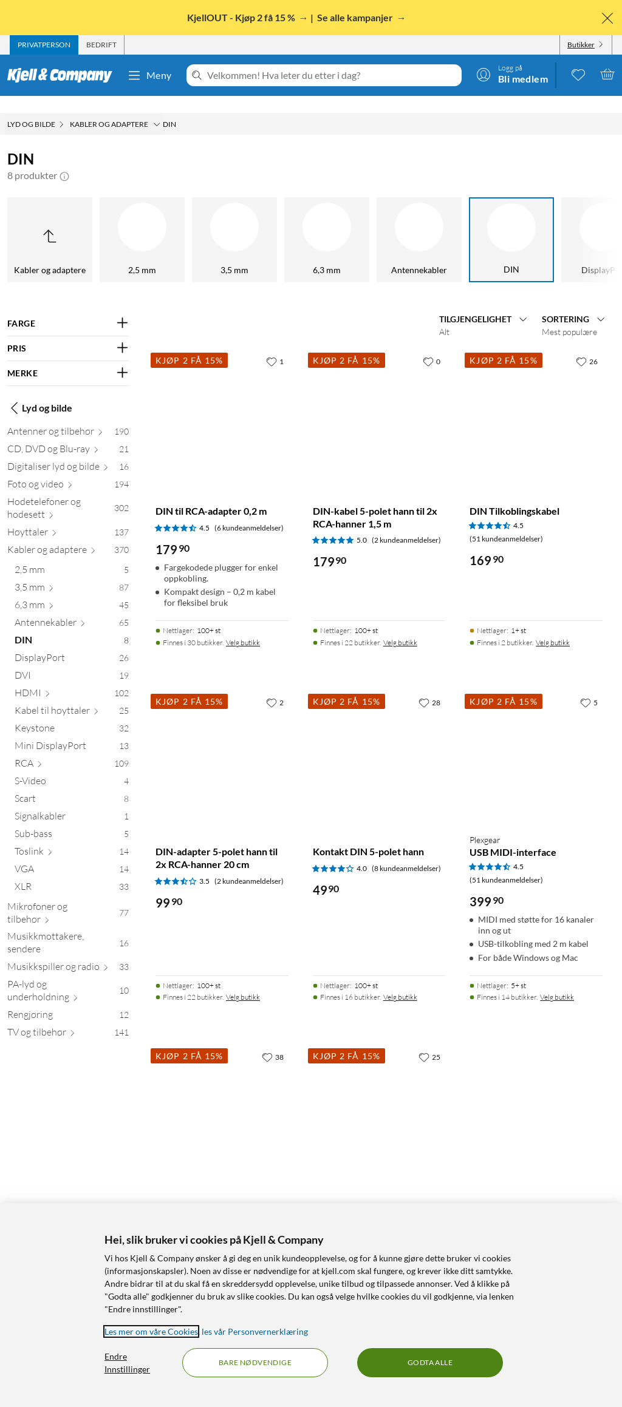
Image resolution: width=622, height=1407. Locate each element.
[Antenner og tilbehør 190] (68, 416)
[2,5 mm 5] (72, 555)
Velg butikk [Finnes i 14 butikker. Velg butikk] (557, 980)
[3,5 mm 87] (72, 572)
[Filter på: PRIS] (68, 331)
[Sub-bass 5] (72, 819)
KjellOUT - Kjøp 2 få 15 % (242, 17)
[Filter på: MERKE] (68, 356)
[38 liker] (273, 1039)
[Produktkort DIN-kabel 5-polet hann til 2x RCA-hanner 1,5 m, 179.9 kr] (379, 399)
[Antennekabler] (219, 223)
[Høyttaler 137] (68, 517)
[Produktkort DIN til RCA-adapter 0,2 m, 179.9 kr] (222, 399)
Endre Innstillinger (127, 1362)
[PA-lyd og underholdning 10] (68, 976)
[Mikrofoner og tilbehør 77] (68, 898)
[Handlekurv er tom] (607, 74)
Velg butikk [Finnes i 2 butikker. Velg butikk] (553, 625)
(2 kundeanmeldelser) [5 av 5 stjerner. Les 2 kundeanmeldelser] (406, 522)
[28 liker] (429, 685)
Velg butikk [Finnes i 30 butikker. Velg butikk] (243, 625)
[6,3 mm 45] (72, 590)
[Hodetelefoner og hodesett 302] (68, 493)
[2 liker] (275, 685)
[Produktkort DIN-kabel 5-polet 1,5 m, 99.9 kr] (222, 1095)
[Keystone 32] (72, 713)
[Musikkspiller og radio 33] (68, 952)
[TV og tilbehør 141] (68, 1017)
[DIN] (311, 222)
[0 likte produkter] (578, 74)
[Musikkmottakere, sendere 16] (68, 928)
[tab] (44, 45)
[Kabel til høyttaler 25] (72, 696)
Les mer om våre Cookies (151, 1331)
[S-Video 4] (72, 766)
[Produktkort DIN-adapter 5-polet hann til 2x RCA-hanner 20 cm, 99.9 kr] (222, 741)
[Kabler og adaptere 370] (68, 535)
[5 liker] (589, 685)
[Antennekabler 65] (72, 608)
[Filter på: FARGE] (68, 306)
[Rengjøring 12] (68, 1000)
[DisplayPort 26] (72, 643)
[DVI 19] (72, 661)
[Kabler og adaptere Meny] (157, 107)
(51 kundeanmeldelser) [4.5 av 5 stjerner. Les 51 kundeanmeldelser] (506, 521)
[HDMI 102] (72, 678)
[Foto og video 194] (68, 469)
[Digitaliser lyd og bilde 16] (68, 452)
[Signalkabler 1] (72, 801)
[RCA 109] (72, 749)
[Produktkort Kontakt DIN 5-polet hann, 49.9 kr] (379, 741)
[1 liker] (275, 344)
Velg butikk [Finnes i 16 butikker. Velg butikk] (400, 980)
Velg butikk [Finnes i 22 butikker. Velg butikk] (400, 625)
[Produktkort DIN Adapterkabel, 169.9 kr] (379, 1095)
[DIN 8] (72, 625)
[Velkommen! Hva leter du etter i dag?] (332, 75)
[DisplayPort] (403, 223)
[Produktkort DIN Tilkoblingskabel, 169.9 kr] (536, 399)
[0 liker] (431, 344)
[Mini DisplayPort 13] (72, 731)
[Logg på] (512, 74)
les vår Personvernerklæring (255, 1331)
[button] (64, 158)
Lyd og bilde (39, 391)
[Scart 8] (72, 784)
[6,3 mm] (126, 223)
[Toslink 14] (72, 837)
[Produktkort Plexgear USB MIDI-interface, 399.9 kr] (536, 741)
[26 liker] (587, 344)
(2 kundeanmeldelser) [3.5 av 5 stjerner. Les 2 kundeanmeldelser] (249, 864)
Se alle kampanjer (356, 17)
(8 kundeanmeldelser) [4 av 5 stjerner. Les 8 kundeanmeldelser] (406, 851)
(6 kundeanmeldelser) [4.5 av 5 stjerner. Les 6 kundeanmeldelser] (249, 510)
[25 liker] (429, 1039)
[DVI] (496, 223)
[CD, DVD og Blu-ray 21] (68, 434)
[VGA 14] (72, 854)
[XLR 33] (72, 872)
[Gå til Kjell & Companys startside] (63, 75)
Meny (149, 75)
